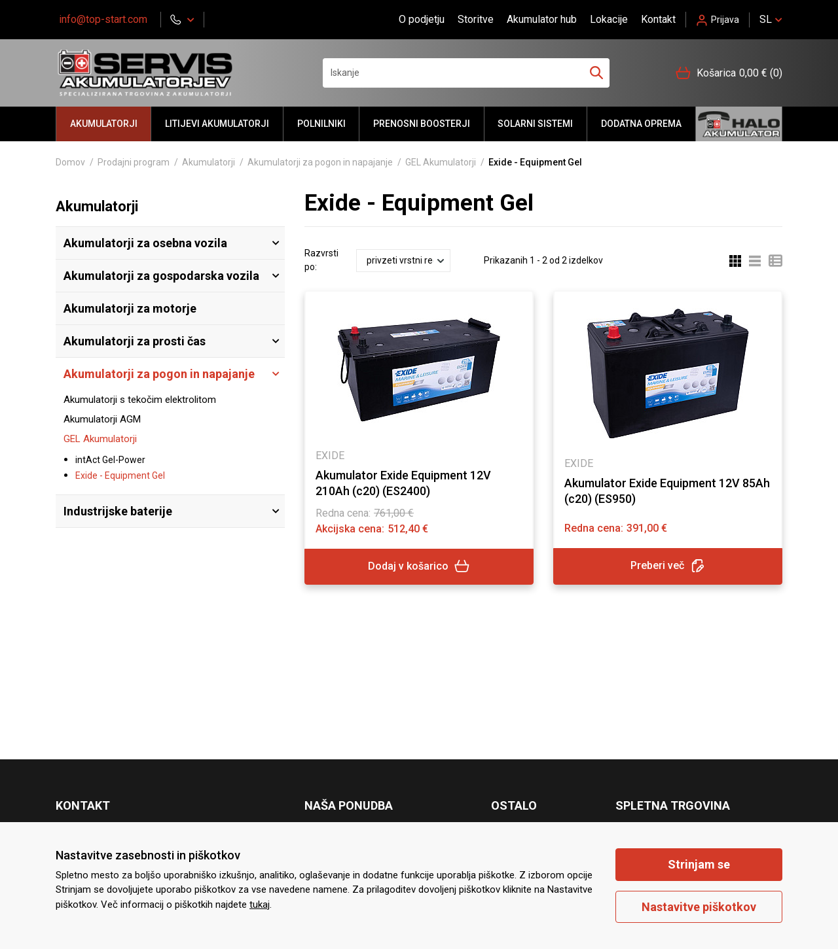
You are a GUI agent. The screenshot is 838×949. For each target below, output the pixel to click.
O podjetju (422, 19)
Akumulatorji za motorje (130, 308)
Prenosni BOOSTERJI (421, 123)
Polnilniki (321, 123)
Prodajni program (134, 162)
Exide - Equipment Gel (120, 475)
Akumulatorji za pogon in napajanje (320, 162)
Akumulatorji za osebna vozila (145, 243)
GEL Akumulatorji (440, 162)
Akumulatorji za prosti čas (135, 341)
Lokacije (609, 19)
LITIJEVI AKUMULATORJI (217, 123)
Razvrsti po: (321, 260)
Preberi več (667, 566)
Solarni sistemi (535, 123)
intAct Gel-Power (110, 460)
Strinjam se (699, 864)
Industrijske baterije (118, 511)
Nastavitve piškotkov (699, 907)
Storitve (476, 19)
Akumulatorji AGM (102, 419)
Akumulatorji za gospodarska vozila (161, 276)
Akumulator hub (542, 19)
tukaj (259, 904)
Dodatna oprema (641, 123)
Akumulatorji (103, 123)
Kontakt (658, 19)
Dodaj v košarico (419, 566)
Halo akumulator (739, 124)
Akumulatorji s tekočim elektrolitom (140, 399)
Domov (70, 162)
